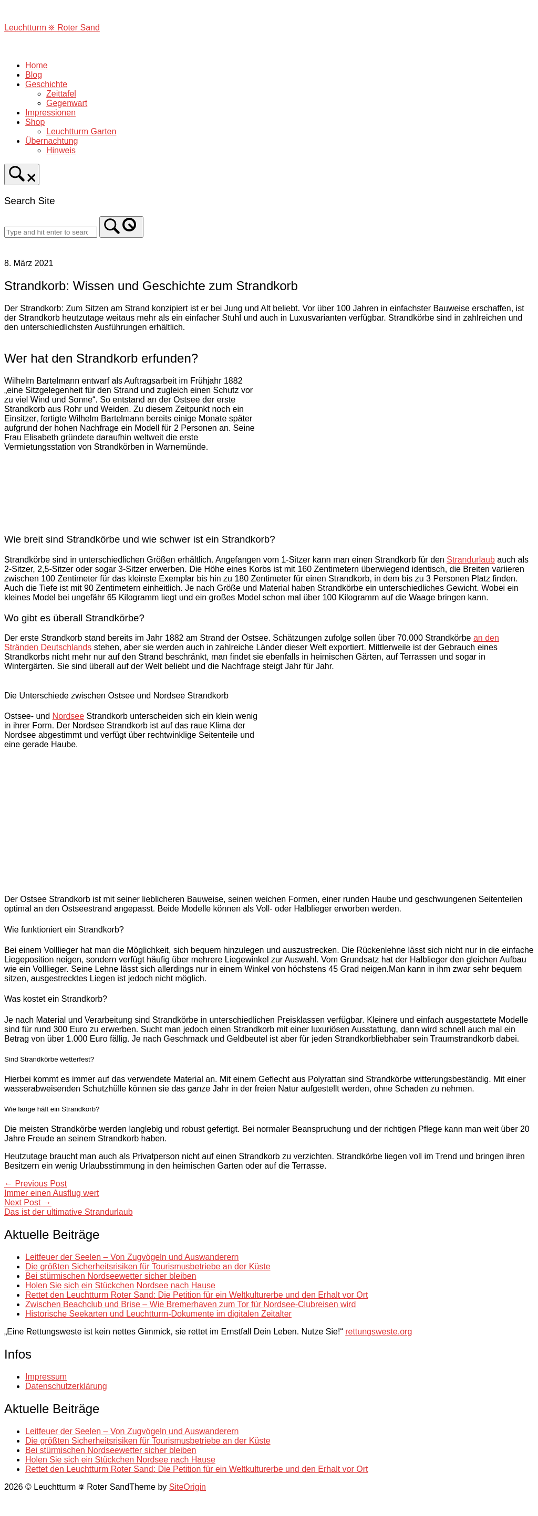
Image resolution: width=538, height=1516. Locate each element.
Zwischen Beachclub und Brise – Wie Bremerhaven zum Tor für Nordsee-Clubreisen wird (190, 1304)
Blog (33, 74)
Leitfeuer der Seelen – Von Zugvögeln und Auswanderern (132, 1257)
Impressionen (50, 112)
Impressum (46, 1376)
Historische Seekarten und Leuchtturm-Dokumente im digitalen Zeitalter (158, 1313)
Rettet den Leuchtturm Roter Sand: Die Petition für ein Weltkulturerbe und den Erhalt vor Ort (196, 1294)
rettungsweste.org (378, 1331)
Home (36, 65)
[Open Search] (21, 174)
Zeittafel (61, 93)
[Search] (121, 227)
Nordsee (68, 716)
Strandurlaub (471, 559)
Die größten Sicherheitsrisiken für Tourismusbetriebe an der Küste (148, 1266)
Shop (35, 122)
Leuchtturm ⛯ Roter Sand (52, 27)
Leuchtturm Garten (81, 131)
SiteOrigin (187, 1486)
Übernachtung (51, 140)
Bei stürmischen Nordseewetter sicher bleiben (110, 1275)
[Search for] (50, 232)
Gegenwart (66, 103)
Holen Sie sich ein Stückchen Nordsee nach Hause (120, 1285)
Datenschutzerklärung (66, 1386)
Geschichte (46, 84)
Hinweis (61, 150)
